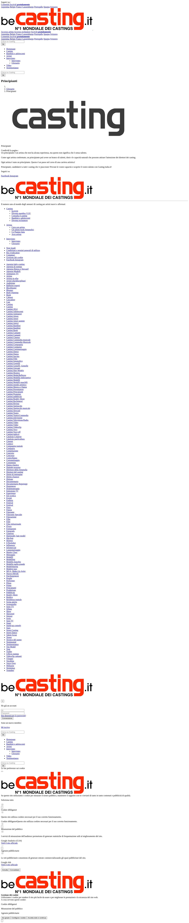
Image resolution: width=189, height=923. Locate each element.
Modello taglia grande (15, 564)
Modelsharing (12, 566)
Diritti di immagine (14, 474)
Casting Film (11, 359)
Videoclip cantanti (14, 656)
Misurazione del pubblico (12, 829)
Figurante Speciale (14, 514)
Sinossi (9, 616)
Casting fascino (12, 356)
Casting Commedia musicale (18, 340)
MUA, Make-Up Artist (15, 571)
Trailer (9, 651)
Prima (8, 585)
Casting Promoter (13, 394)
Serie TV (10, 607)
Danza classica (12, 465)
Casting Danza (12, 352)
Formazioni (11, 529)
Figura (9, 510)
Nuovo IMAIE (12, 573)
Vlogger (9, 658)
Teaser (9, 637)
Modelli (9, 557)
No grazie (6, 918)
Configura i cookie (19, 918)
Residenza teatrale (14, 599)
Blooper (9, 290)
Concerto (10, 453)
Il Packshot (11, 543)
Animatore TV (12, 274)
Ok (3, 44)
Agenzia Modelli (13, 271)
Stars (8, 628)
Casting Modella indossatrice (18, 377)
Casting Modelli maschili (17, 382)
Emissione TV (12, 491)
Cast (8, 302)
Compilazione (12, 451)
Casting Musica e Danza (16, 387)
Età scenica (11, 496)
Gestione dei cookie (14, 257)
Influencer (10, 545)
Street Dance (11, 633)
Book (8, 295)
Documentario (12, 481)
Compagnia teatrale (14, 446)
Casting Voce (11, 429)
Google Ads (6, 862)
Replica (9, 597)
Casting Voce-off (13, 432)
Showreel (10, 614)
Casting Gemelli (13, 363)
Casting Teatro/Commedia (17, 415)
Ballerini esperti (13, 285)
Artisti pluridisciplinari (16, 281)
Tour (8, 649)
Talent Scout (11, 635)
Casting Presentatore (15, 389)
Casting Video (12, 422)
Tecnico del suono (14, 640)
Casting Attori (12, 318)
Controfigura (11, 458)
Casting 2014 (11, 309)
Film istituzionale (13, 524)
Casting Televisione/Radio (17, 420)
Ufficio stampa (12, 654)
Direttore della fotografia (16, 470)
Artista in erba (12, 278)
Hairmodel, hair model (15, 536)
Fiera (8, 507)
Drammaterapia (12, 488)
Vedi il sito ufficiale (9, 843)
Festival (9, 503)
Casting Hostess (13, 373)
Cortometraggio (13, 460)
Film (8, 519)
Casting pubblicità (14, 396)
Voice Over (11, 663)
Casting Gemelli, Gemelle (17, 366)
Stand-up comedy (13, 625)
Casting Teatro (12, 413)
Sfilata (9, 609)
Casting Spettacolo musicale (18, 408)
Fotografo (10, 531)
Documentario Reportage (16, 484)
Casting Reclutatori (14, 401)
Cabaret (9, 297)
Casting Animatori (14, 314)
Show (8, 611)
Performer (10, 581)
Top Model (10, 647)
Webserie (10, 666)
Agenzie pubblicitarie (10, 851)
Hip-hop (9, 538)
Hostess (9, 540)
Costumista (11, 463)
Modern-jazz (11, 569)
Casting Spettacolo (14, 406)
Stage (8, 623)
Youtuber (10, 670)
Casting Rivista (12, 403)
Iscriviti (20, 4)
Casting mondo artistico (16, 385)
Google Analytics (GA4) (11, 841)
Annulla (5, 870)
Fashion (9, 500)
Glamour (10, 533)
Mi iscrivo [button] (5, 727)
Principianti (11, 588)
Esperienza (10, 493)
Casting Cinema (13, 337)
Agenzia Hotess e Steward (17, 269)
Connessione (7, 718)
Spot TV (9, 621)
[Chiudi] (2, 701)
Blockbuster (11, 288)
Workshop (10, 668)
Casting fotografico (14, 361)
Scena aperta (11, 602)
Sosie (8, 618)
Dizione (9, 479)
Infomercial (11, 548)
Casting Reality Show (15, 399)
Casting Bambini (13, 326)
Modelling (10, 559)
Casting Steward (13, 411)
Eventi (9, 498)
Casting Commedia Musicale (18, 342)
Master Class (11, 552)
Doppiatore (11, 486)
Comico (9, 444)
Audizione (10, 283)
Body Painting (12, 292)
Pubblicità (10, 592)
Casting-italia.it (12, 434)
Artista (9, 276)
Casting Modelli (13, 380)
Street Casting (12, 630)
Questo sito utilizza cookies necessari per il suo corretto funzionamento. (47, 821)
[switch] (2, 804)
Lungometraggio (13, 550)
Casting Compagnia (14, 344)
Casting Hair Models (15, 370)
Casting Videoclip (13, 427)
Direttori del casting (14, 472)
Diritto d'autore (12, 477)
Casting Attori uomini (15, 321)
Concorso (10, 455)
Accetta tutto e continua (37, 918)
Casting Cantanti (13, 333)
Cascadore (10, 300)
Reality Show (12, 595)
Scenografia (11, 604)
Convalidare (14, 870)
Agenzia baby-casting (15, 264)
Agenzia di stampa (14, 267)
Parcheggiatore (12, 576)
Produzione (11, 590)
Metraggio (10, 555)
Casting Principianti (14, 392)
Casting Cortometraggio (16, 349)
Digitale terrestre (13, 467)
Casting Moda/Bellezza (16, 375)
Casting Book (12, 330)
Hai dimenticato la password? (13, 716)
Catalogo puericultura (15, 439)
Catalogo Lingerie (14, 437)
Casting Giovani (13, 368)
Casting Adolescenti (14, 311)
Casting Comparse (14, 347)
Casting (9, 304)
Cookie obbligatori (9, 810)
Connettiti (5, 4)
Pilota (8, 583)
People (9, 578)
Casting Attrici (12, 323)
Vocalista (10, 661)
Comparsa (10, 448)
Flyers (9, 526)
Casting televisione (14, 418)
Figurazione (11, 517)
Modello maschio (13, 562)
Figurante (10, 512)
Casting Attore (12, 316)
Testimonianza (12, 644)
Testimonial (11, 642)
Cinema (9, 441)
